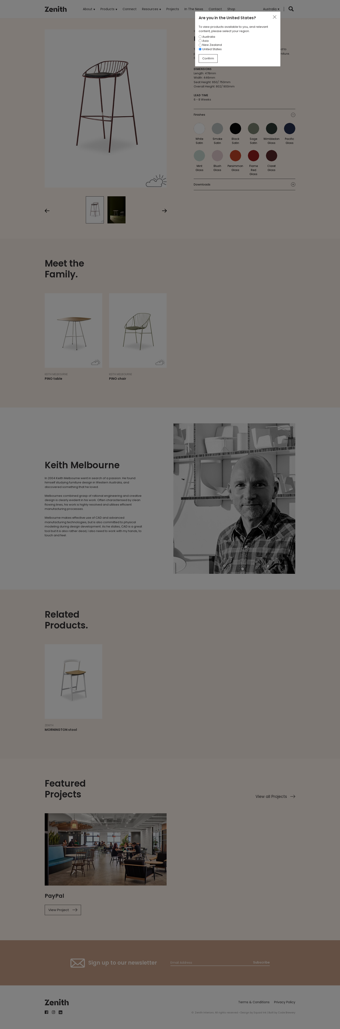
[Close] (274, 17)
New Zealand (210, 44)
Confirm (208, 58)
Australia (207, 36)
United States (210, 49)
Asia (204, 40)
